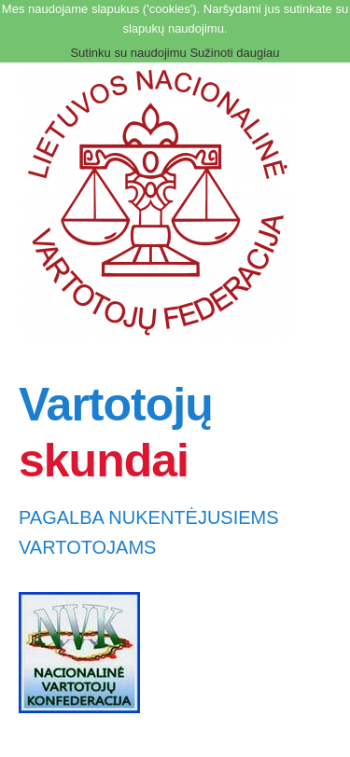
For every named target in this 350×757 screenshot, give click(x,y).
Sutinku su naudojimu (128, 53)
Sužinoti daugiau (234, 53)
